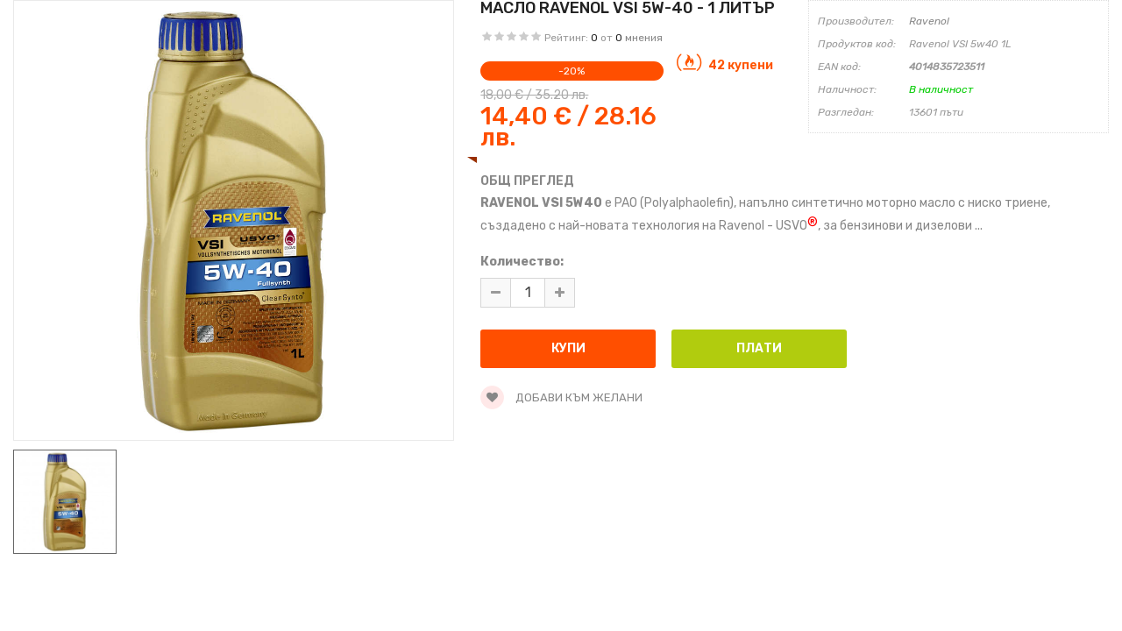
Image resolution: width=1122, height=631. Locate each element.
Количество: (522, 261)
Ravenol (929, 21)
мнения (644, 38)
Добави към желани (561, 397)
